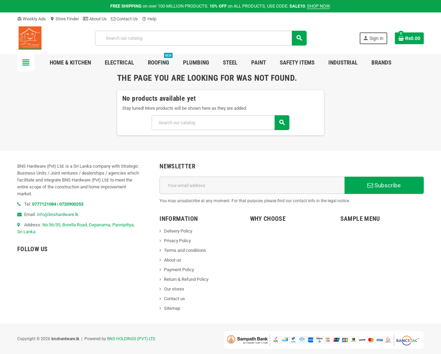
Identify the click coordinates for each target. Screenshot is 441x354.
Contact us (174, 298)
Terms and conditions (185, 250)
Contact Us (124, 18)
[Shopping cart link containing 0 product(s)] (409, 38)
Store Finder (64, 18)
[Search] (201, 38)
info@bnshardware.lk (58, 214)
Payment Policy (179, 269)
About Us (95, 18)
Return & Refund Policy (186, 279)
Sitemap (172, 308)
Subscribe (384, 185)
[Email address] (252, 185)
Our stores (174, 289)
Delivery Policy (178, 231)
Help (149, 18)
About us (172, 260)
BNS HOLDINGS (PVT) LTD (131, 338)
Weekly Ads (31, 18)
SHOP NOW (318, 6)
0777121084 (44, 204)
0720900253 (71, 204)
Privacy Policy (177, 240)
